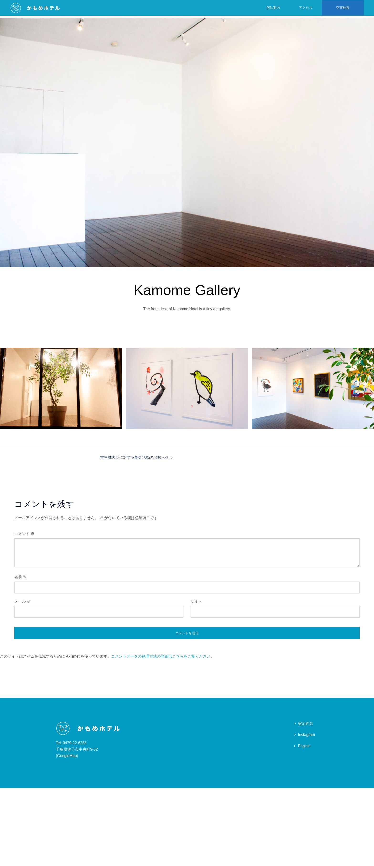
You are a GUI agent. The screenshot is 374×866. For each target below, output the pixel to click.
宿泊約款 (305, 726)
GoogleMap (67, 758)
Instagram (306, 737)
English (304, 748)
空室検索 (341, 7)
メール (22, 603)
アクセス (303, 7)
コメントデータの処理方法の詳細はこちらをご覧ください (160, 658)
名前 (20, 579)
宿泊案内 (271, 7)
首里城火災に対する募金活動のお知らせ (134, 460)
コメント (24, 536)
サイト (196, 603)
